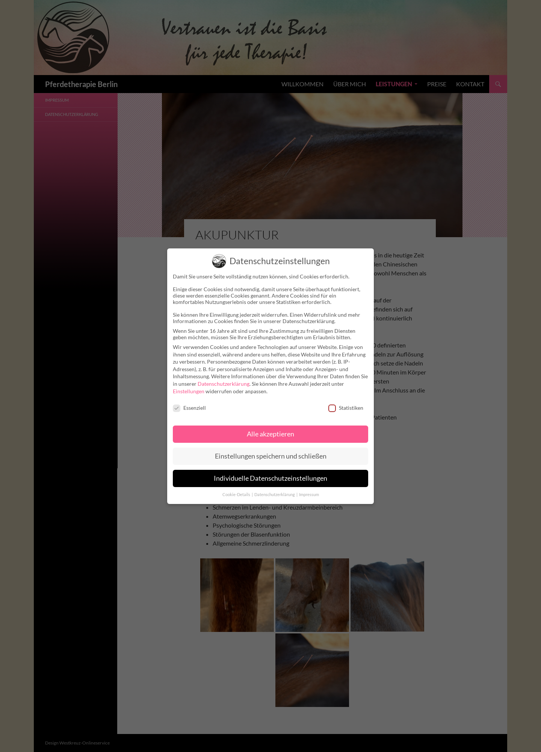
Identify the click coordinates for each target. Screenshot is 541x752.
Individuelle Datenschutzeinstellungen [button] (270, 473)
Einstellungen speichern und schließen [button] (270, 451)
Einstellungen (188, 386)
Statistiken (345, 403)
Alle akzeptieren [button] (270, 429)
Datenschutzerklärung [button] (275, 489)
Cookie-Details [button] (236, 489)
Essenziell (189, 403)
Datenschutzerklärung (223, 378)
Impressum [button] (309, 489)
